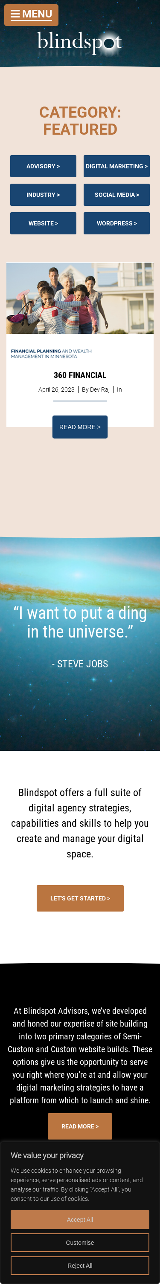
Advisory (40, 166)
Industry (40, 194)
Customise (80, 1242)
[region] (80, 1213)
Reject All (79, 1265)
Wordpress (115, 223)
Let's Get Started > (80, 898)
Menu (31, 14)
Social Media (115, 194)
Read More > (80, 427)
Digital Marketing (114, 166)
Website (41, 223)
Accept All (80, 1219)
